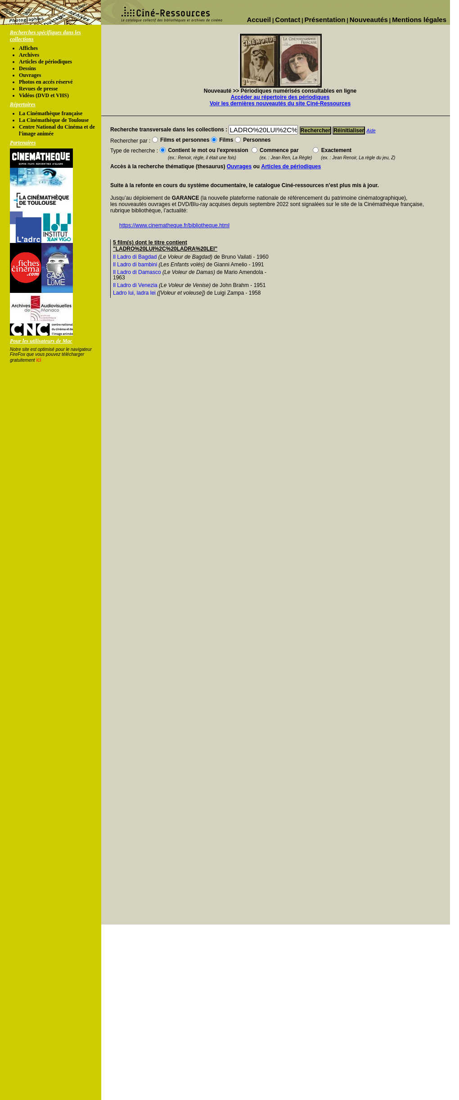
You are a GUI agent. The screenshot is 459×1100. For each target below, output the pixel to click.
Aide (371, 130)
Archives (29, 55)
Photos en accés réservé (46, 82)
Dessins (27, 68)
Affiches (28, 48)
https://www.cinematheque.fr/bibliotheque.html (174, 225)
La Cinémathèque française (50, 113)
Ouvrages (30, 75)
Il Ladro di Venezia (135, 285)
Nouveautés (369, 19)
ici (38, 360)
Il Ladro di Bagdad (135, 257)
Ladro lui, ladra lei (134, 293)
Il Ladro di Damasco (137, 272)
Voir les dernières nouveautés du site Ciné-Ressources (280, 103)
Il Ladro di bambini (135, 264)
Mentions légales (419, 19)
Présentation (325, 19)
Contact (287, 19)
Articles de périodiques (45, 61)
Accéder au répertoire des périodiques (280, 97)
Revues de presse (38, 88)
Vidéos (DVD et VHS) (44, 95)
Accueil (259, 19)
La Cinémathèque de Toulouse (54, 120)
